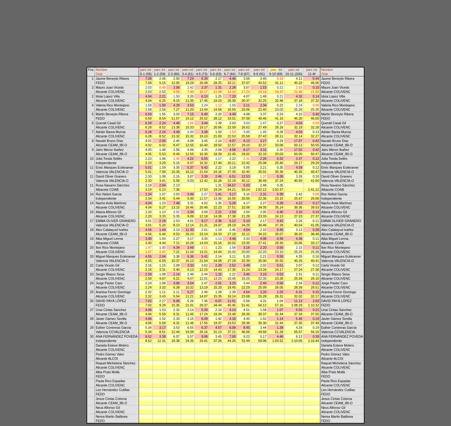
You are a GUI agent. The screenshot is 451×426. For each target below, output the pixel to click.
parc (143, 69)
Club (99, 74)
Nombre (101, 69)
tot (149, 69)
